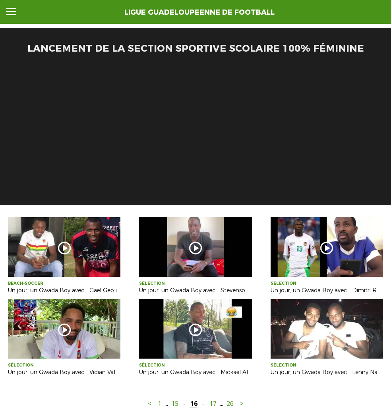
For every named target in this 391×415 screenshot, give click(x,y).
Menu (11, 11)
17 (213, 403)
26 (230, 403)
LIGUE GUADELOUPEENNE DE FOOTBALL (199, 12)
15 (174, 403)
